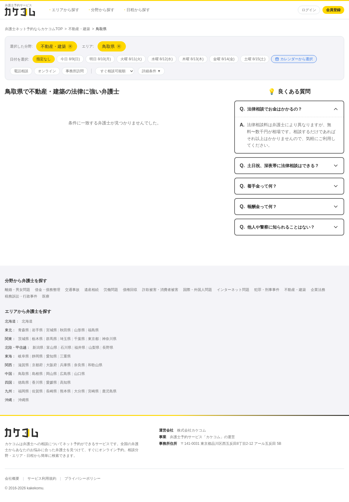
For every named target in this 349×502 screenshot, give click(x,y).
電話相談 (21, 71)
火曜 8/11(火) (131, 59)
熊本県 (65, 391)
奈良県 (79, 365)
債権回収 (130, 290)
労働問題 (111, 290)
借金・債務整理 (47, 290)
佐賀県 (37, 391)
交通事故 (72, 290)
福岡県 (23, 391)
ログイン (309, 10)
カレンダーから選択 (294, 59)
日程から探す (137, 10)
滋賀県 (23, 365)
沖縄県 (23, 400)
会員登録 (333, 10)
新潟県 (38, 347)
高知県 (65, 382)
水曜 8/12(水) (162, 59)
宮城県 (51, 330)
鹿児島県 (109, 391)
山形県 (79, 330)
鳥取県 (23, 374)
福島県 (93, 330)
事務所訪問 (75, 71)
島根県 (37, 374)
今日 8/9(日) (70, 59)
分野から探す (102, 10)
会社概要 (12, 478)
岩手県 (37, 330)
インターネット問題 (233, 290)
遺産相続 (91, 290)
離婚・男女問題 (17, 290)
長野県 (107, 347)
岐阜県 (23, 356)
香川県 (37, 382)
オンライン (47, 71)
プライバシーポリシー (82, 478)
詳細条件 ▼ (151, 71)
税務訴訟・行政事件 (21, 296)
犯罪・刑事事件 (266, 290)
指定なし (43, 59)
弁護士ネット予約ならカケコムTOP (34, 29)
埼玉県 (65, 339)
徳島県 (23, 382)
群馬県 (51, 339)
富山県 (51, 347)
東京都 (93, 339)
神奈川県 (109, 339)
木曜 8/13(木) (193, 59)
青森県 (23, 330)
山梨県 (94, 347)
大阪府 (51, 365)
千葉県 (79, 339)
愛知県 (51, 356)
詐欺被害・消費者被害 (160, 290)
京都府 (37, 365)
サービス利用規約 (41, 478)
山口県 (79, 374)
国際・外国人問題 (197, 290)
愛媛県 (51, 382)
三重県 (65, 356)
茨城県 (23, 339)
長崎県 (51, 391)
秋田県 (65, 330)
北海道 (27, 321)
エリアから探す (64, 10)
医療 (45, 296)
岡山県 (51, 374)
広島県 (65, 374)
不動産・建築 (79, 29)
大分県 (79, 391)
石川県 (66, 347)
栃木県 (37, 339)
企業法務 (318, 290)
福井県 (79, 347)
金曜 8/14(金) (224, 59)
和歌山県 (95, 365)
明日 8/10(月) (100, 59)
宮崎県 (93, 391)
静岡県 (37, 356)
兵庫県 (65, 365)
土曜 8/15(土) (255, 59)
